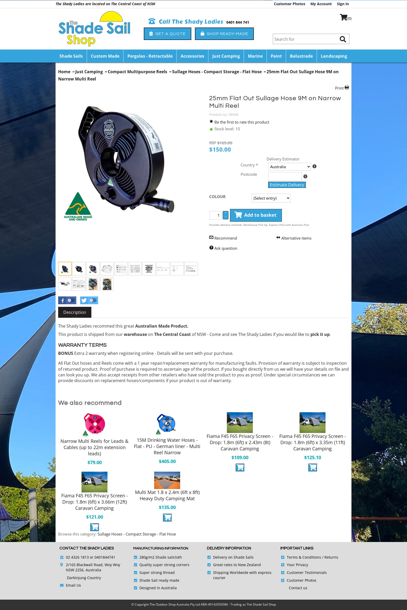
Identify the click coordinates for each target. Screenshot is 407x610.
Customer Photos (289, 3)
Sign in (343, 3)
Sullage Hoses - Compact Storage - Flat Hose (137, 534)
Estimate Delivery (287, 185)
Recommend (225, 238)
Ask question (225, 248)
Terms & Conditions (304, 557)
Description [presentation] (74, 312)
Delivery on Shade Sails (233, 557)
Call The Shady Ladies (185, 21)
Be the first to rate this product (241, 122)
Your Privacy (297, 564)
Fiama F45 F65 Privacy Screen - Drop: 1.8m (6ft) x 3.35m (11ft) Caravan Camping (312, 442)
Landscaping (334, 56)
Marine (255, 56)
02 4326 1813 (77, 557)
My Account (321, 3)
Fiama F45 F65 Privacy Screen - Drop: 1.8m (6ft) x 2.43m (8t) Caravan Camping (240, 442)
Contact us (298, 587)
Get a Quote (168, 33)
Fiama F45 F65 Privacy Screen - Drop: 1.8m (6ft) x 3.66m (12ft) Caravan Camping (94, 501)
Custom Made (105, 56)
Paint (276, 56)
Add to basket (255, 215)
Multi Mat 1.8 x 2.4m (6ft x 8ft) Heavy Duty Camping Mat (167, 495)
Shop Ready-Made (224, 33)
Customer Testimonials (307, 572)
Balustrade (301, 56)
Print (339, 88)
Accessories (192, 56)
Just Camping (226, 56)
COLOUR (217, 196)
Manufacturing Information (160, 548)
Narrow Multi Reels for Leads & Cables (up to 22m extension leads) (94, 447)
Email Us (73, 585)
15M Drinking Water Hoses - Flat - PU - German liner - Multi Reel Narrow (167, 446)
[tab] (74, 312)
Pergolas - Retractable (150, 56)
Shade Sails (71, 56)
